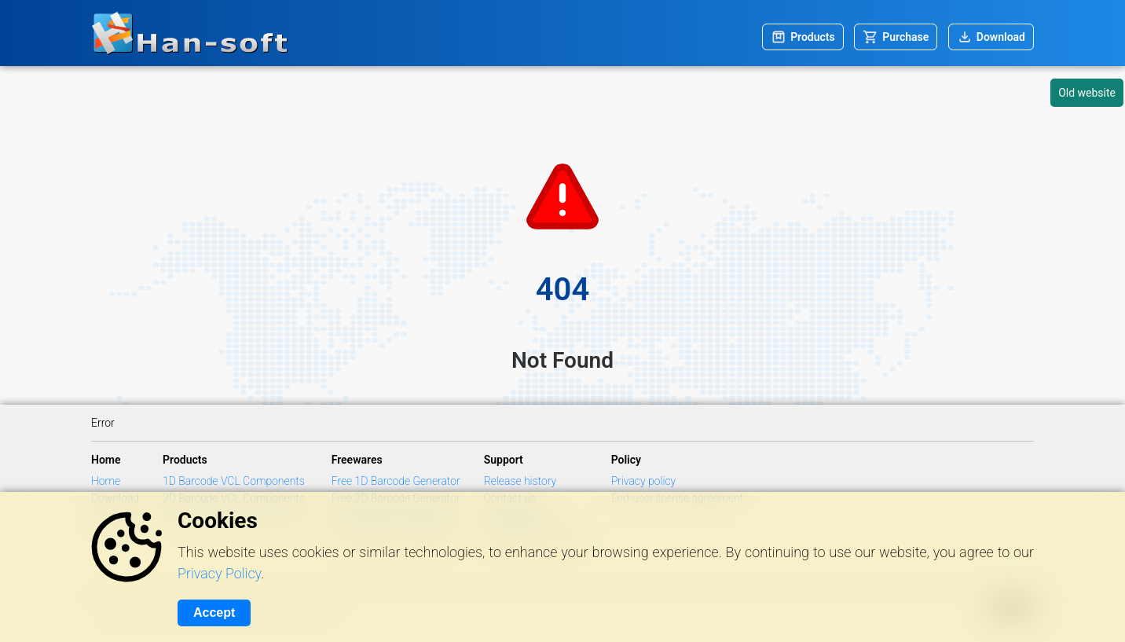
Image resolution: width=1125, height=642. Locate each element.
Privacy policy (643, 481)
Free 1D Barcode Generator (396, 481)
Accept (214, 612)
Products (812, 37)
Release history (520, 481)
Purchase (905, 37)
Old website (1087, 92)
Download (1001, 37)
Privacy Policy (219, 573)
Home (105, 481)
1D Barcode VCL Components (234, 481)
